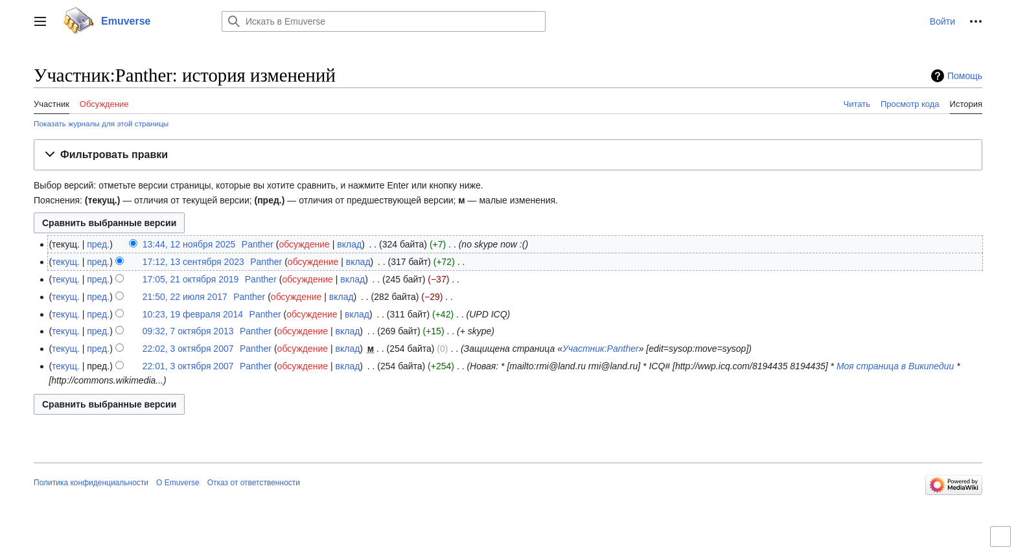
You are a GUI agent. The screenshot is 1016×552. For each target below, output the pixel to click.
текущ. (66, 262)
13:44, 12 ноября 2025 (189, 244)
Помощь (964, 76)
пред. (98, 244)
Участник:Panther (600, 348)
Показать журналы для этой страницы (101, 123)
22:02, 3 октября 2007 (188, 348)
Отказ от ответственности (253, 482)
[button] (40, 21)
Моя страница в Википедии (895, 366)
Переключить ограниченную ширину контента (1002, 542)
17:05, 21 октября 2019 (191, 279)
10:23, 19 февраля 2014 (193, 314)
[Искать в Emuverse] (384, 21)
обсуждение (304, 244)
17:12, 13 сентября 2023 (193, 262)
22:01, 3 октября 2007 (188, 366)
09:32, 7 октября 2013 (188, 331)
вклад (349, 244)
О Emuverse (178, 482)
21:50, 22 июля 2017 (185, 297)
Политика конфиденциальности (91, 482)
